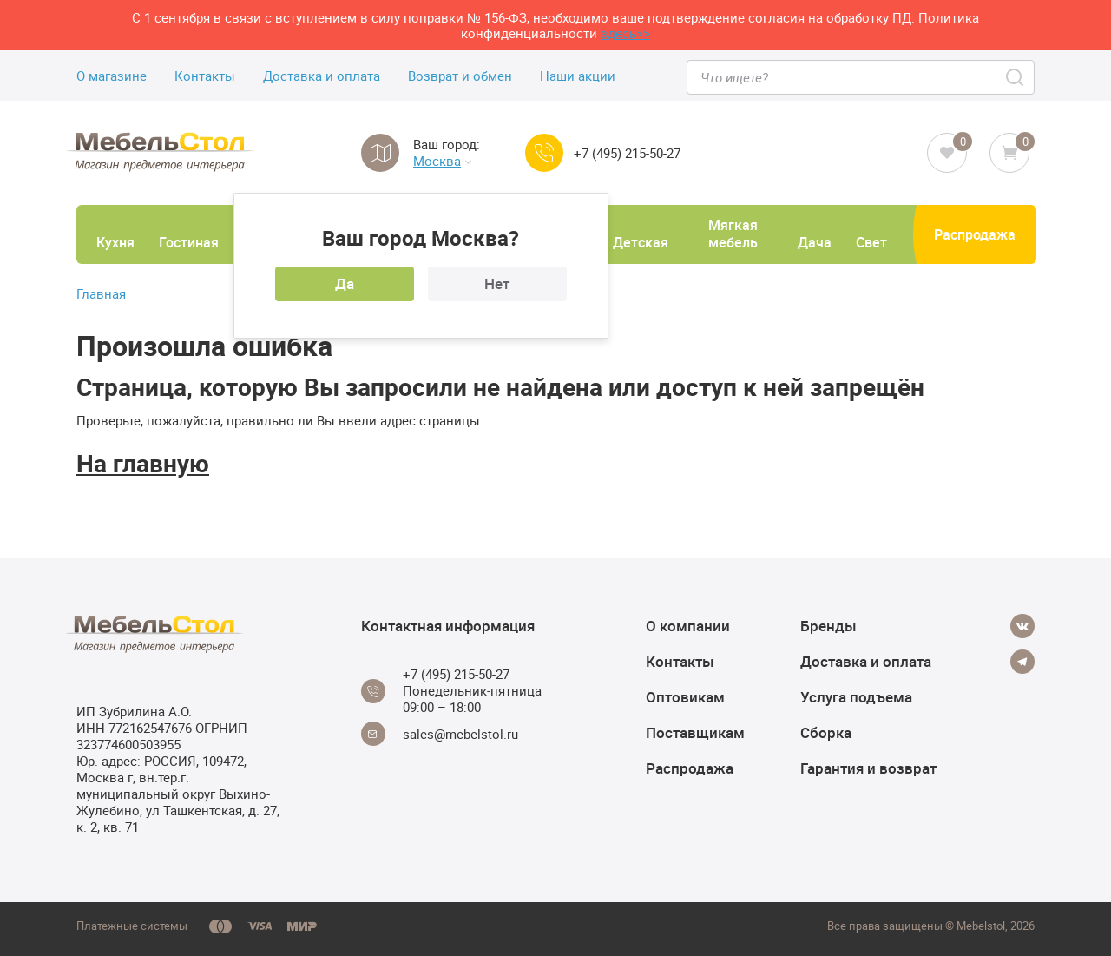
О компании (688, 626)
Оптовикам (685, 697)
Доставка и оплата (321, 76)
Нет (496, 283)
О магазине (111, 76)
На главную (142, 462)
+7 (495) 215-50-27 (627, 153)
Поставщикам (695, 732)
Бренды (828, 626)
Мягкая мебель (733, 233)
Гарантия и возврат (868, 768)
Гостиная (189, 242)
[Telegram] (1022, 661)
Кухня (115, 242)
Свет (871, 242)
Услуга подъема (856, 697)
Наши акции (577, 76)
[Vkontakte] (1022, 626)
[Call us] (544, 153)
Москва (442, 161)
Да (344, 283)
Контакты (204, 76)
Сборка (825, 732)
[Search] (1016, 77)
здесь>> (625, 33)
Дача (815, 242)
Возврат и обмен (460, 76)
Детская (640, 242)
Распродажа (975, 234)
